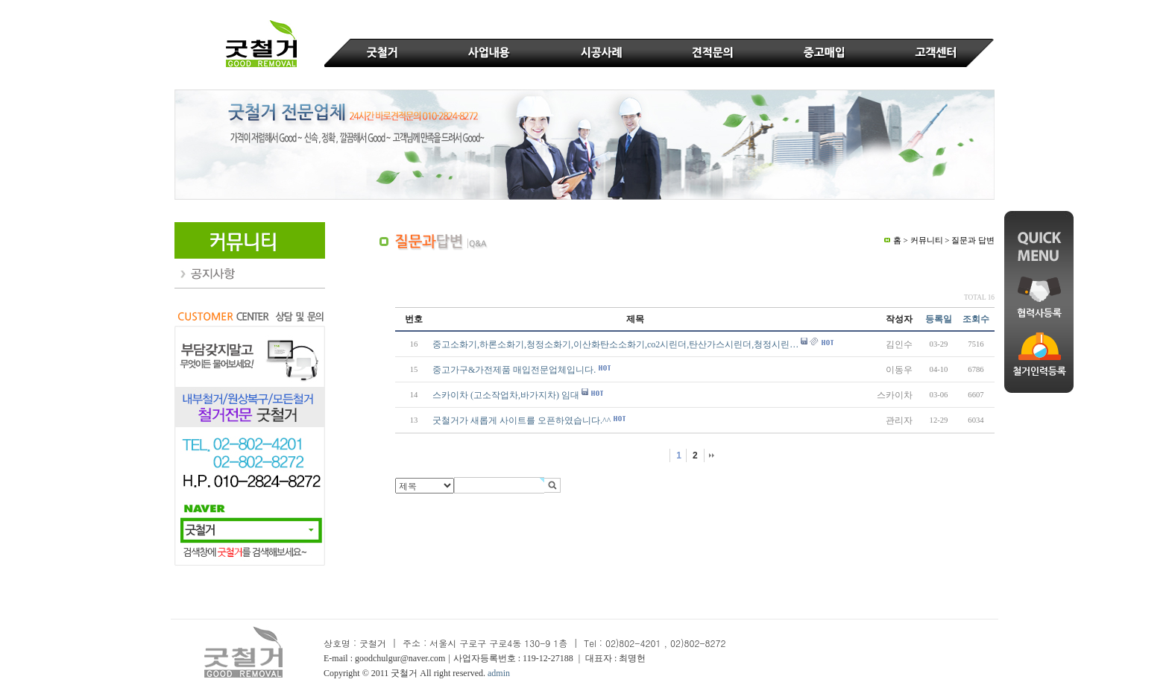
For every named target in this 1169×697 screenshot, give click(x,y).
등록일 (938, 319)
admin (499, 673)
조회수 (975, 319)
